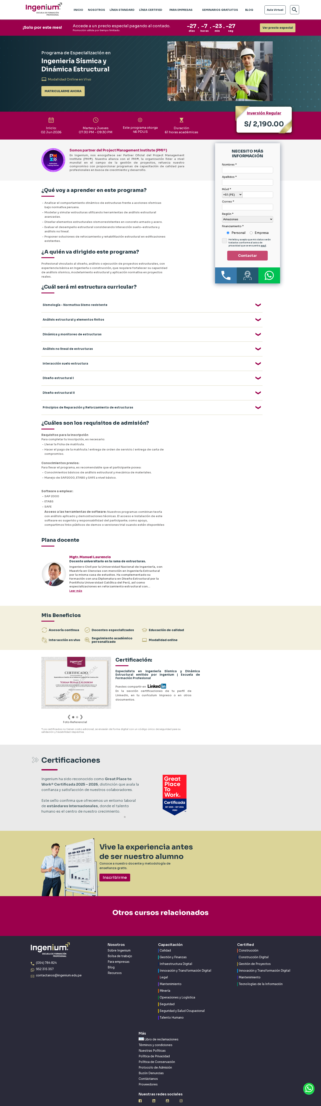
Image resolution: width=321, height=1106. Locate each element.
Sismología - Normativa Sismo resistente (75, 303)
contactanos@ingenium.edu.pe (59, 965)
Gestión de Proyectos (255, 953)
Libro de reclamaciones (158, 1029)
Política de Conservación (157, 1051)
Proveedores (148, 1074)
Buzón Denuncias (151, 1062)
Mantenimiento (171, 974)
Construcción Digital (254, 947)
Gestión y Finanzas (173, 947)
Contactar (247, 255)
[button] (125, 806)
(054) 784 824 (46, 952)
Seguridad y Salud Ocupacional (182, 1000)
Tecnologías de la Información (261, 974)
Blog (111, 957)
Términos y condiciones (155, 1034)
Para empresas (119, 951)
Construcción (248, 940)
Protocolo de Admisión (155, 1057)
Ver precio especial (278, 28)
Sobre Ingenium (119, 940)
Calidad (165, 940)
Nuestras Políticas (152, 1040)
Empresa (262, 233)
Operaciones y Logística (177, 987)
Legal (164, 967)
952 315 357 (45, 958)
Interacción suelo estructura (65, 351)
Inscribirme (115, 867)
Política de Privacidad (154, 1046)
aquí (263, 245)
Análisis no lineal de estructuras (68, 339)
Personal (238, 233)
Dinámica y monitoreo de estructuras (72, 327)
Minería (165, 980)
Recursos (115, 962)
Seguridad (167, 994)
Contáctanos (148, 1068)
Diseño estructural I (58, 363)
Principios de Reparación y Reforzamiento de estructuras (88, 387)
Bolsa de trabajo (120, 945)
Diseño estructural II (59, 375)
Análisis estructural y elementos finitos (73, 315)
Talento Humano (172, 1007)
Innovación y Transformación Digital (185, 960)
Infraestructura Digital (176, 953)
